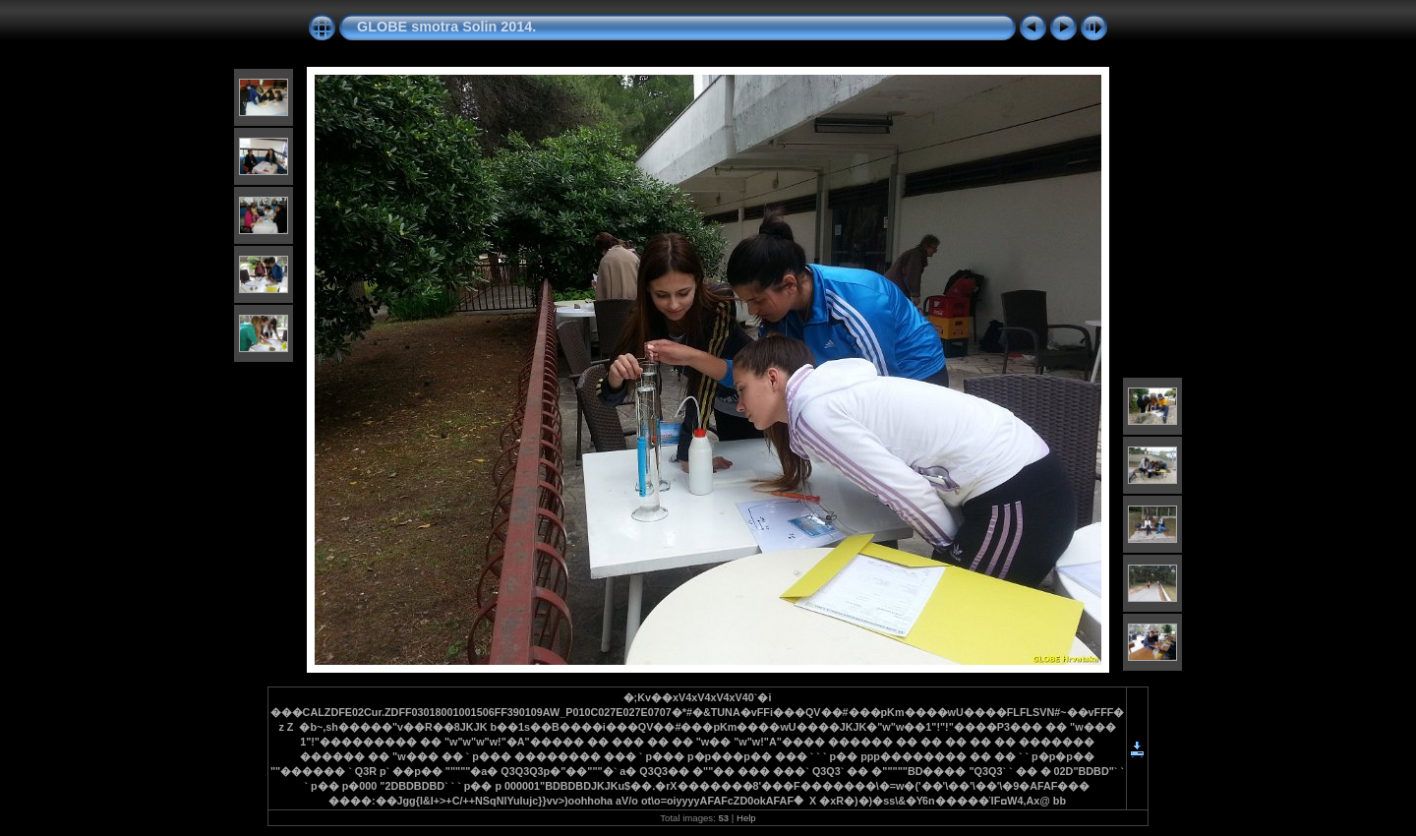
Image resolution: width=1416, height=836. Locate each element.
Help (746, 817)
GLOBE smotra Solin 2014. (446, 26)
